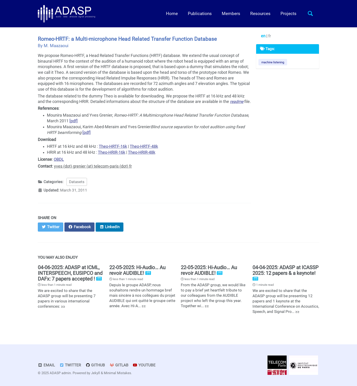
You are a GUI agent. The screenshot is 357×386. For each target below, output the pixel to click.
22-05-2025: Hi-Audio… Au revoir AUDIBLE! (137, 270)
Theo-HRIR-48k (141, 152)
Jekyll (95, 373)
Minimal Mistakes (117, 373)
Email (46, 365)
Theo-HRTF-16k (113, 146)
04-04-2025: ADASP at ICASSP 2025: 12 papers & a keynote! (285, 270)
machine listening (272, 62)
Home (172, 13)
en (263, 36)
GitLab (119, 365)
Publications (200, 13)
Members (231, 13)
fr (269, 36)
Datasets (76, 182)
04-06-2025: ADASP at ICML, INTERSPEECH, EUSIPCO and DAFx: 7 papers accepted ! (70, 273)
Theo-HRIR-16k (111, 152)
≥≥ (63, 306)
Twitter (70, 365)
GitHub (95, 365)
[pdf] (73, 121)
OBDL (59, 159)
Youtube (144, 365)
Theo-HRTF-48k (144, 146)
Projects (288, 13)
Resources (260, 13)
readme (236, 101)
